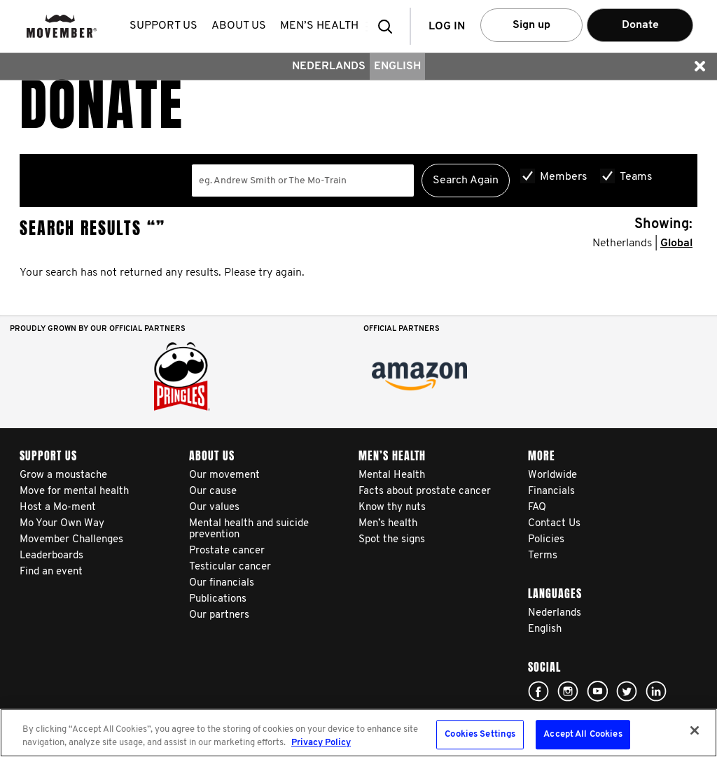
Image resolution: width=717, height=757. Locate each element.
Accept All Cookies (582, 735)
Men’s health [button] (322, 25)
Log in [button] (447, 26)
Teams (636, 177)
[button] (389, 26)
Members (563, 177)
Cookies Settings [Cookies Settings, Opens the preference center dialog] (480, 735)
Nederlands (329, 66)
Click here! (538, 691)
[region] (358, 733)
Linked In (656, 691)
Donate (640, 25)
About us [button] (241, 25)
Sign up (531, 25)
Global (676, 243)
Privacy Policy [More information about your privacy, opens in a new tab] (321, 742)
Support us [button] (166, 25)
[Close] (694, 730)
